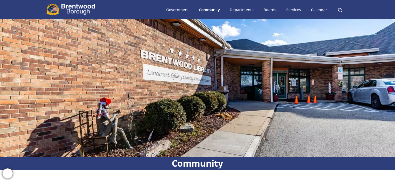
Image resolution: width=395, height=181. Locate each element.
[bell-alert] (8, 173)
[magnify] (340, 10)
